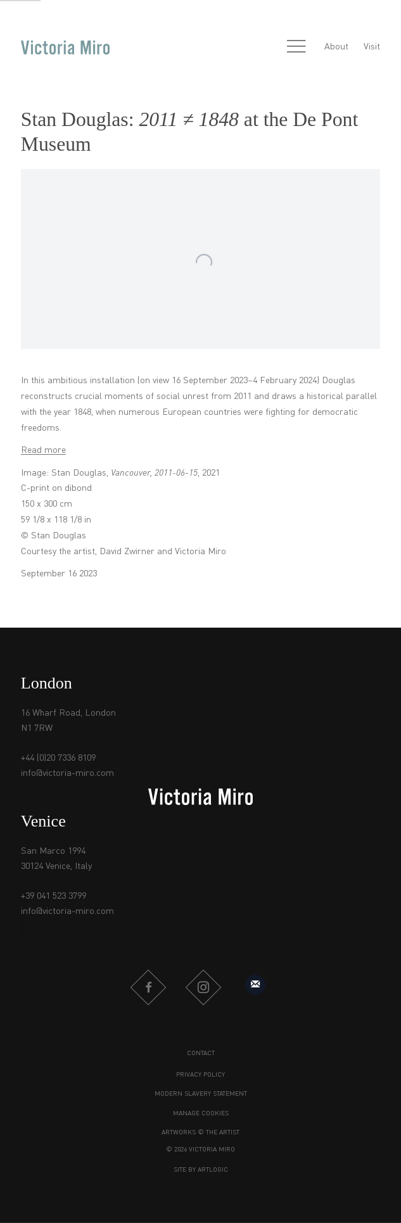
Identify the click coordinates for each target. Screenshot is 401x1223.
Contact (201, 1053)
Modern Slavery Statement (201, 1094)
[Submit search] (269, 47)
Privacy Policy (200, 1075)
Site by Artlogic (201, 1170)
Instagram (203, 987)
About (336, 46)
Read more (43, 450)
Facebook (148, 987)
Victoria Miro (65, 47)
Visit (372, 46)
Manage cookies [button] (201, 1113)
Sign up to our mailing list (255, 985)
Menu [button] (296, 47)
